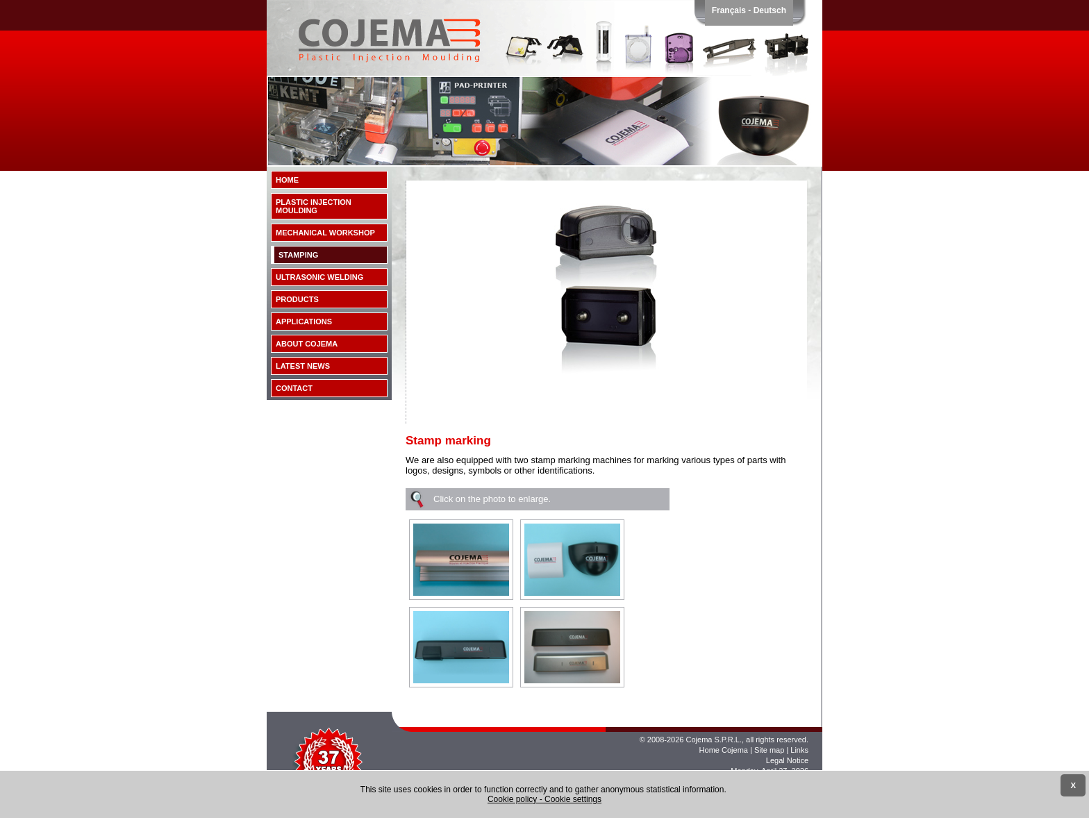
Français (729, 10)
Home (287, 180)
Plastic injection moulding (313, 206)
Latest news (303, 366)
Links (799, 750)
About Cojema (307, 344)
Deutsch (770, 10)
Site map (769, 750)
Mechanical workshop (325, 232)
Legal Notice (787, 760)
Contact (294, 388)
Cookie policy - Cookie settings (544, 799)
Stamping (298, 255)
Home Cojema (723, 750)
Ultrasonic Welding (319, 277)
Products (297, 299)
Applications (304, 321)
